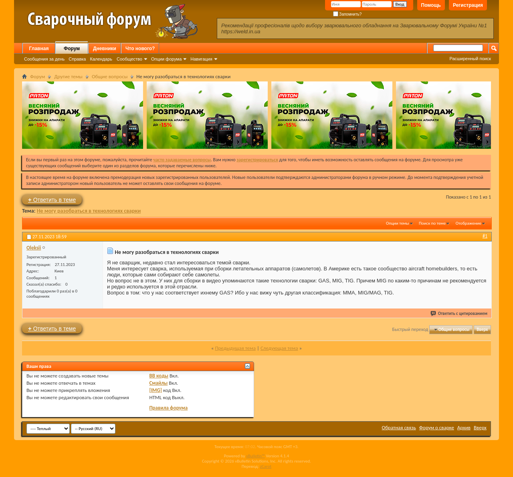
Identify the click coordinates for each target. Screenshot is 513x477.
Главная (39, 48)
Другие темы (68, 76)
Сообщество (129, 59)
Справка (77, 59)
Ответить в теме (52, 199)
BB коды (158, 376)
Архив (464, 427)
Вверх (482, 329)
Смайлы (158, 383)
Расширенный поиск (470, 58)
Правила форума (168, 408)
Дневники (104, 48)
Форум (72, 48)
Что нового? (140, 48)
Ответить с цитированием (459, 313)
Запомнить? (347, 14)
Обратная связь (399, 427)
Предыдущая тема (235, 348)
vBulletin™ (255, 456)
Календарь (101, 59)
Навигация (201, 59)
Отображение (468, 223)
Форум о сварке (436, 427)
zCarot (266, 466)
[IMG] (155, 390)
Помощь (431, 5)
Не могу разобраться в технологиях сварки (89, 210)
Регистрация (468, 5)
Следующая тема (279, 348)
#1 (485, 236)
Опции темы (397, 223)
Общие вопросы (109, 76)
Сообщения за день (44, 59)
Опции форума (166, 59)
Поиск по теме (432, 223)
